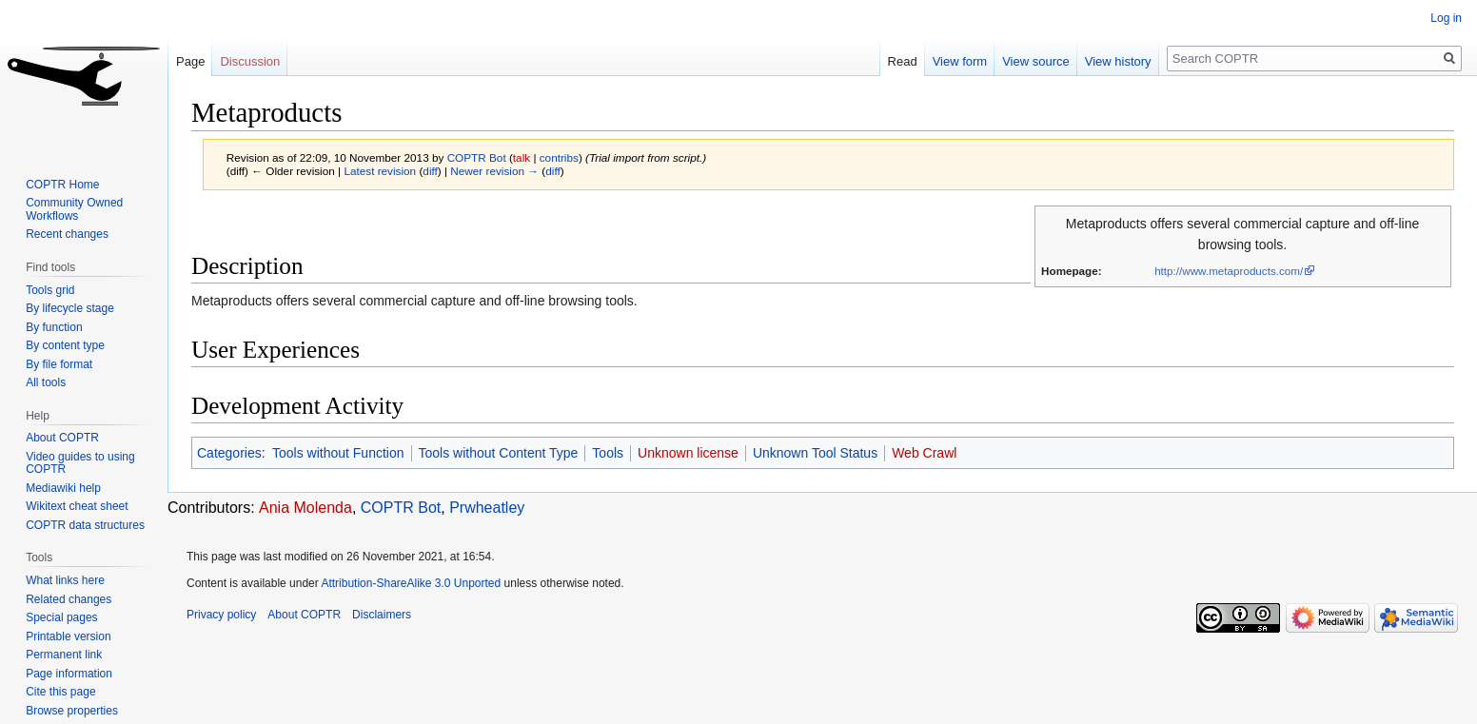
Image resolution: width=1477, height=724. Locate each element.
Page (190, 61)
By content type (65, 345)
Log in (1446, 18)
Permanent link (64, 654)
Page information (69, 673)
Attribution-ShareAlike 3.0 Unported (411, 583)
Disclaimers (381, 614)
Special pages (61, 617)
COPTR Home (62, 184)
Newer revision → (494, 171)
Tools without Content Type (499, 452)
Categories (229, 452)
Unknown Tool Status (815, 452)
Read (902, 61)
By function (54, 327)
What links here (65, 580)
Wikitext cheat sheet (77, 506)
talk (521, 157)
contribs (559, 157)
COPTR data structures (85, 525)
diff (430, 171)
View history (1118, 61)
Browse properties (72, 710)
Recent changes (67, 234)
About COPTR (62, 437)
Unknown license (688, 452)
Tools (607, 452)
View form (960, 61)
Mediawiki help (63, 488)
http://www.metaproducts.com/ (1228, 270)
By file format (59, 364)
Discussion (250, 61)
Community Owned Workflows (74, 209)
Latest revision (380, 171)
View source (1036, 61)
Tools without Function (338, 452)
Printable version (68, 636)
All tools (46, 382)
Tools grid (50, 290)
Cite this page (60, 691)
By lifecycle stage (70, 308)
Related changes (68, 599)
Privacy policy (221, 614)
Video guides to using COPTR (80, 463)
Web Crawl (924, 452)
